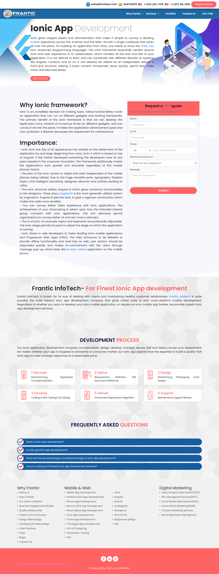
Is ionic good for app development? (43, 450)
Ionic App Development (79, 515)
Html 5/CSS (119, 515)
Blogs (21, 537)
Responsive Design (124, 519)
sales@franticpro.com (101, 4)
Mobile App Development (80, 492)
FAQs (21, 533)
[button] (134, 14)
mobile (35, 42)
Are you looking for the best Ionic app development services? (57, 466)
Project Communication (32, 515)
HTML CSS (147, 46)
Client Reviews (26, 528)
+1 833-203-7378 (150, 4)
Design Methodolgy (29, 519)
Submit (163, 190)
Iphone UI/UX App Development (84, 506)
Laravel (117, 501)
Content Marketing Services (176, 510)
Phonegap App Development (82, 524)
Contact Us (24, 542)
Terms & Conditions (118, 568)
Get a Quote (40, 78)
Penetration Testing (77, 533)
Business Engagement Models (35, 506)
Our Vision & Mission (29, 501)
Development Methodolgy (33, 524)
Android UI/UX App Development (84, 497)
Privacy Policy (97, 568)
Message (135, 169)
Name (133, 118)
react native (78, 249)
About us (23, 492)
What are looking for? (141, 156)
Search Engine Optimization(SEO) (179, 492)
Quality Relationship (29, 510)
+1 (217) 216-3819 (177, 4)
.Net (115, 524)
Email (133, 131)
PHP (68, 537)
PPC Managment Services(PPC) (178, 497)
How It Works (25, 497)
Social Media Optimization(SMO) (179, 501)
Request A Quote (203, 4)
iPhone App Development (80, 501)
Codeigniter (120, 506)
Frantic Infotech (180, 296)
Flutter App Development (80, 519)
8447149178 (128, 4)
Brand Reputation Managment (178, 515)
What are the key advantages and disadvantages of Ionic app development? (67, 458)
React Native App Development (84, 510)
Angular (117, 497)
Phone (133, 144)
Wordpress (119, 510)
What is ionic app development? (41, 442)
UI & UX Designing (76, 528)
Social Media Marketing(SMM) (177, 506)
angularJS (66, 193)
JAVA (116, 492)
